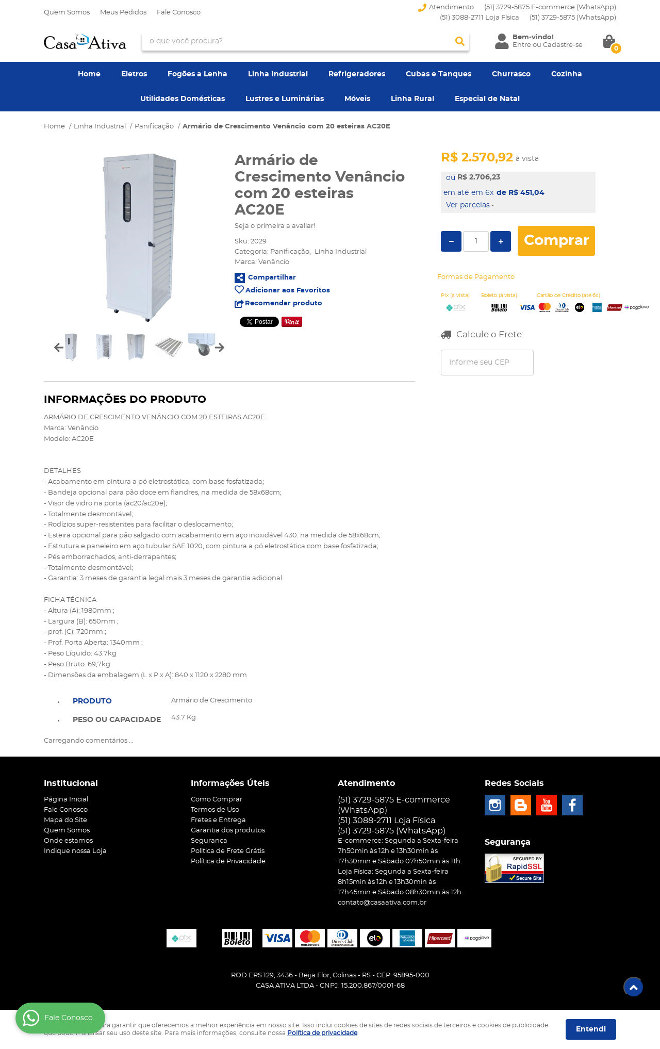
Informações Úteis (230, 783)
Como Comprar (216, 799)
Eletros (134, 74)
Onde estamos (68, 841)
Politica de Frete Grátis (228, 851)
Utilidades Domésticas (182, 99)
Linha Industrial (278, 74)
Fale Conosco (179, 12)
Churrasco (511, 74)
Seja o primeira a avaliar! (275, 226)
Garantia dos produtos (228, 830)
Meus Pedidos (123, 12)
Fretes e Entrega (218, 820)
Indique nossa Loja (75, 851)
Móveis (357, 99)
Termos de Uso (215, 810)
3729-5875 (573, 17)
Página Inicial (66, 799)
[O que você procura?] (460, 41)
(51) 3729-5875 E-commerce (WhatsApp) (550, 7)
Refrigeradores (356, 74)
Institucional (71, 783)
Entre (522, 45)
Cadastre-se (563, 45)
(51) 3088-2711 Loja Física (479, 17)
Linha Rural (412, 99)
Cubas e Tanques (438, 74)
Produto (92, 701)
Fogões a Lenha (197, 74)
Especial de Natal (487, 99)
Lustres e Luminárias (284, 99)
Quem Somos (67, 12)
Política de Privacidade (228, 861)
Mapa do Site (65, 820)
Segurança (209, 841)
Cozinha (566, 74)
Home (89, 74)
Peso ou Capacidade (117, 720)
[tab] (116, 700)
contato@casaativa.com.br (382, 902)
